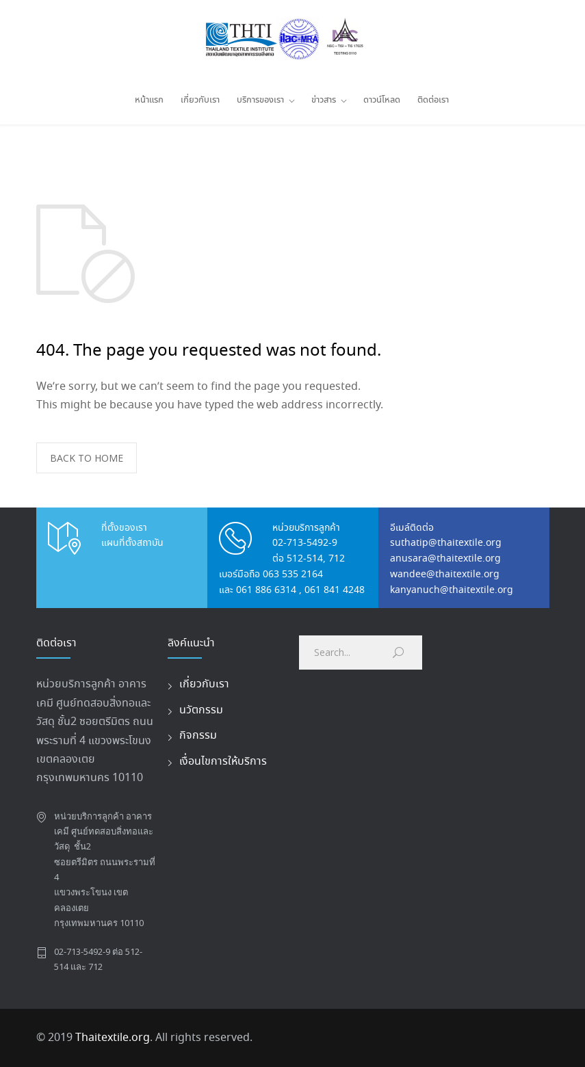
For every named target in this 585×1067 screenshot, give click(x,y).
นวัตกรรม (201, 710)
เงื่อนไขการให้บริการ (223, 761)
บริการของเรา (260, 100)
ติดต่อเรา (433, 100)
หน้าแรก (149, 100)
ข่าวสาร (323, 100)
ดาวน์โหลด (381, 100)
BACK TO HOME (86, 457)
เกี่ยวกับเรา (200, 100)
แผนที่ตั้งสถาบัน (132, 543)
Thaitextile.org (112, 1038)
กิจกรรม (198, 735)
